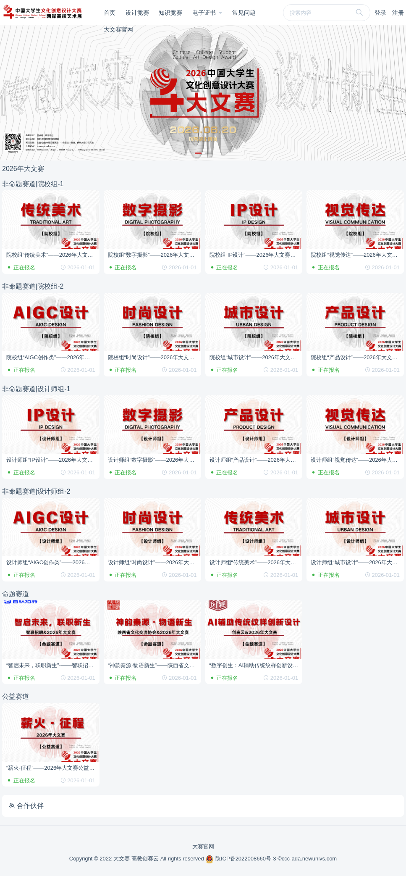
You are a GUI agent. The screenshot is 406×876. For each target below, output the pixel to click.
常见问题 (244, 12)
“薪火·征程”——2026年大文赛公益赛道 (53, 768)
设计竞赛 (137, 12)
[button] (198, 153)
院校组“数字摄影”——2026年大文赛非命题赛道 (154, 255)
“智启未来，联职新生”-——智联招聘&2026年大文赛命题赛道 (53, 665)
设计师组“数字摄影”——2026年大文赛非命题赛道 (154, 460)
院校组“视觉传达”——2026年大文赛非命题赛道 (357, 255)
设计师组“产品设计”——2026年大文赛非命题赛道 (256, 460)
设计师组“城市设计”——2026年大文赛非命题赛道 (357, 562)
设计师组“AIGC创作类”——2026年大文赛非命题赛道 (53, 562)
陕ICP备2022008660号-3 (241, 858)
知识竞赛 (170, 12)
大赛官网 (203, 846)
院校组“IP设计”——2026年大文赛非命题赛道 (256, 255)
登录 (380, 12)
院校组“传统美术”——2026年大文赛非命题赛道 (53, 255)
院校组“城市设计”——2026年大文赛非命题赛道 (256, 357)
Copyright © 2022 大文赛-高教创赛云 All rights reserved (137, 858)
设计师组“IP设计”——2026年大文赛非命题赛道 (53, 460)
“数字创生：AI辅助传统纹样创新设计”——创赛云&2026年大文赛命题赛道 (256, 665)
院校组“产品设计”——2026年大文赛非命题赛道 (357, 357)
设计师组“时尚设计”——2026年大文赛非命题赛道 (154, 562)
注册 (398, 12)
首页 (109, 12)
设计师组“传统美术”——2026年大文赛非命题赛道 (256, 562)
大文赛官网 (118, 29)
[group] (203, 92)
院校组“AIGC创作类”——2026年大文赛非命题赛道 (53, 357)
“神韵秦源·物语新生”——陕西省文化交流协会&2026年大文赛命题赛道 (154, 665)
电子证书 (204, 12)
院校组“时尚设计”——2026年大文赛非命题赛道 (154, 357)
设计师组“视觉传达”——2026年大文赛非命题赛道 (357, 460)
